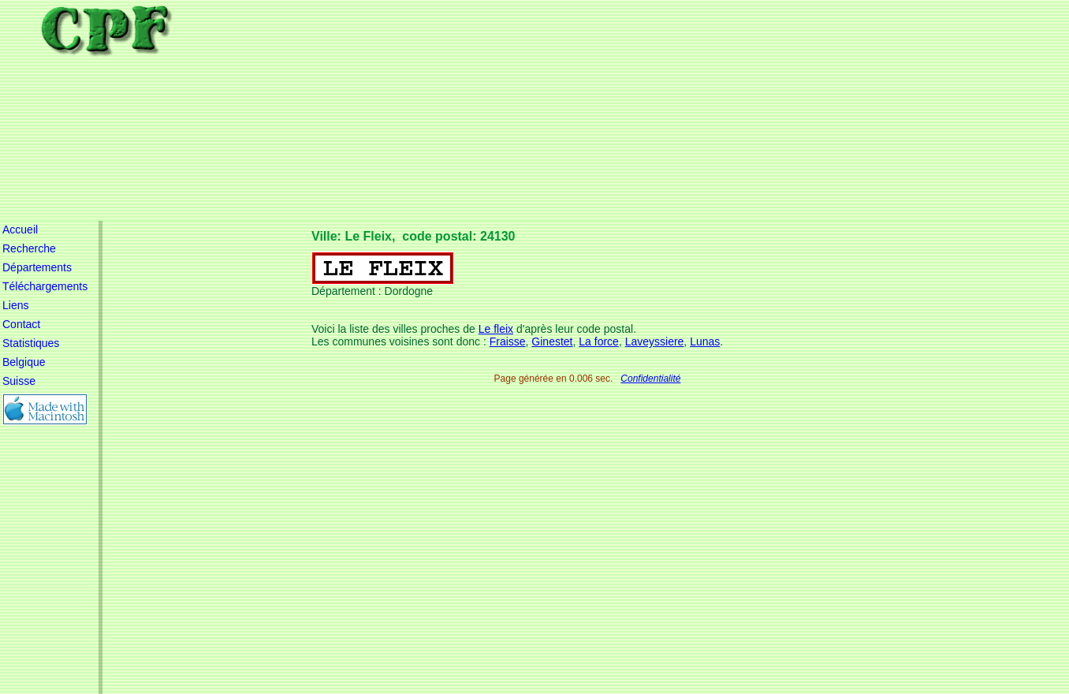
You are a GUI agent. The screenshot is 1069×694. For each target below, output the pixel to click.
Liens (15, 305)
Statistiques (30, 343)
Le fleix (496, 329)
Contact (21, 324)
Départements (37, 267)
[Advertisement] (598, 110)
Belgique (24, 362)
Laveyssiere (654, 341)
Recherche (29, 248)
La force (599, 341)
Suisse (18, 381)
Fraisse (508, 341)
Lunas (705, 341)
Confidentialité (650, 378)
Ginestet (551, 341)
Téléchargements (45, 286)
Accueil (20, 229)
